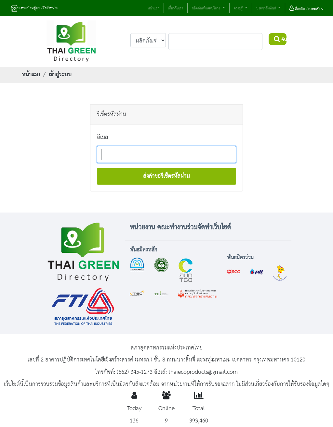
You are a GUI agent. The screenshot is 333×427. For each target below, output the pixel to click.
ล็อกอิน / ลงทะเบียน (306, 9)
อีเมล (102, 137)
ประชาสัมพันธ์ (266, 8)
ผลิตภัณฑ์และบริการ (206, 8)
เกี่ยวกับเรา (175, 8)
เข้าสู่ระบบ (60, 74)
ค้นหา (280, 40)
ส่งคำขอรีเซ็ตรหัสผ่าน (166, 176)
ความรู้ (239, 8)
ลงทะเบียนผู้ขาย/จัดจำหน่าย (34, 8)
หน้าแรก (153, 8)
